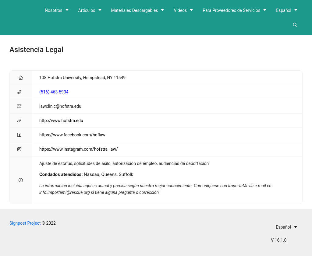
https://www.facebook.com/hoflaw (72, 134)
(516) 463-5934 (54, 91)
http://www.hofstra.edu (61, 120)
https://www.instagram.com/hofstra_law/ (78, 149)
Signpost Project (25, 223)
